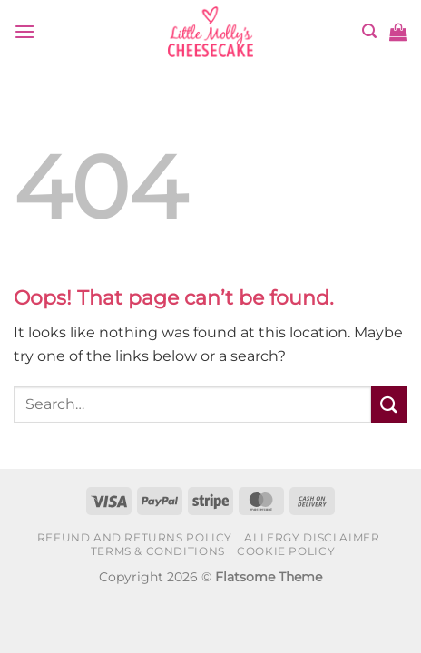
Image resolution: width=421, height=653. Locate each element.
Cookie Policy (286, 551)
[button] (24, 31)
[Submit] (389, 404)
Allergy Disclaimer (311, 537)
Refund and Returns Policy (134, 537)
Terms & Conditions (158, 551)
